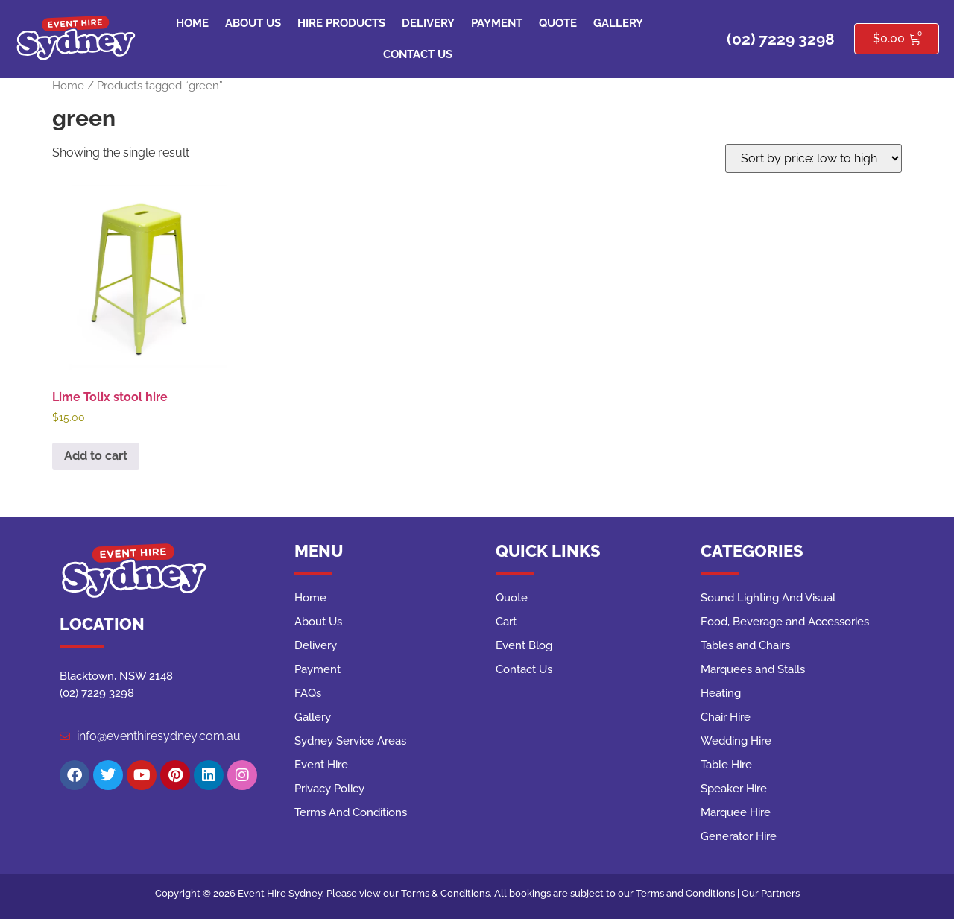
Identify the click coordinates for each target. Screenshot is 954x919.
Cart (506, 621)
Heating (721, 693)
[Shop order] (813, 158)
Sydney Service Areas (350, 741)
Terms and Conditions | (689, 893)
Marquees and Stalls (753, 669)
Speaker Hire (734, 788)
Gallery (618, 23)
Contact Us (417, 54)
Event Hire (321, 764)
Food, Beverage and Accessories (785, 621)
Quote (558, 23)
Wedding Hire (736, 741)
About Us (253, 23)
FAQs (307, 693)
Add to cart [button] (95, 456)
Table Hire (726, 764)
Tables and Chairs (745, 645)
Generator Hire (739, 836)
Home (192, 23)
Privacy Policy (329, 788)
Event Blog (524, 645)
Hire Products (341, 23)
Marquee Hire (736, 812)
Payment (496, 23)
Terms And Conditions (350, 812)
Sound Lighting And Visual (768, 597)
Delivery (428, 23)
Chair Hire (726, 717)
